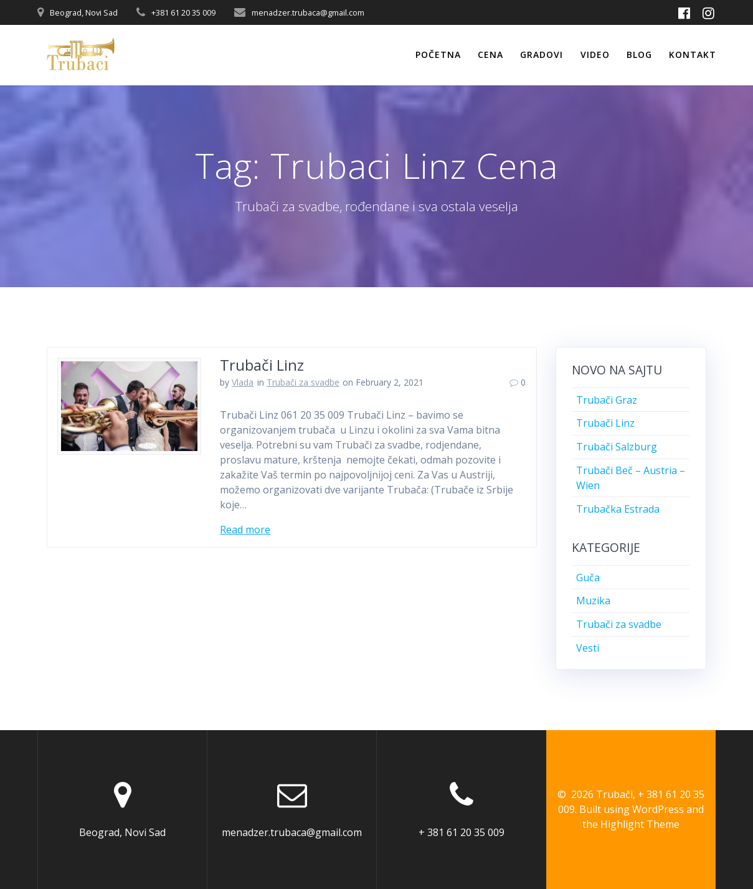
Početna (438, 54)
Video (595, 54)
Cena (490, 54)
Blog (639, 54)
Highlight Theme (640, 824)
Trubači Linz (262, 364)
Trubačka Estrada (618, 509)
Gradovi (541, 54)
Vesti (587, 648)
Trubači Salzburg (616, 447)
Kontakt (692, 54)
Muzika (593, 600)
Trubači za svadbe (303, 382)
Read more (245, 529)
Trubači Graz (606, 400)
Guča (588, 577)
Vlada (242, 382)
